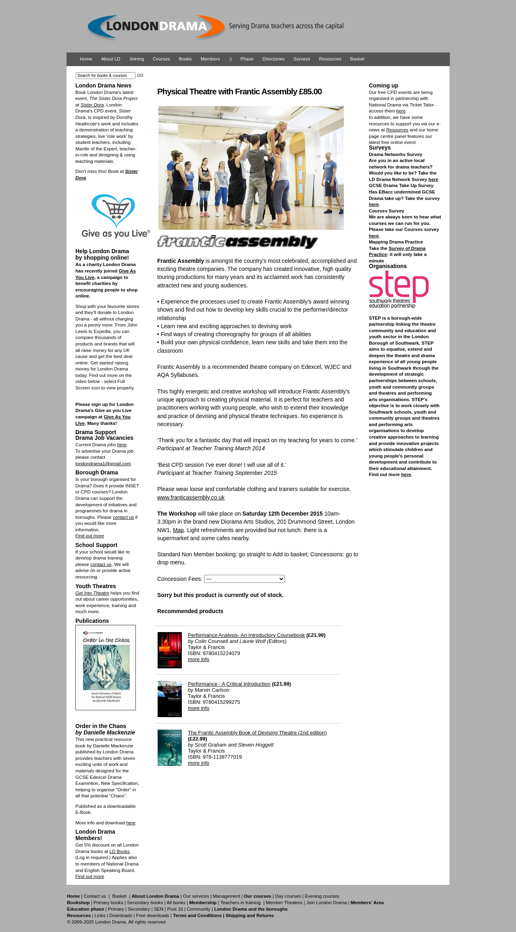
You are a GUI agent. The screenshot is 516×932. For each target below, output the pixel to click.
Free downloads (152, 915)
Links (99, 915)
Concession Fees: (179, 579)
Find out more (89, 535)
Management (226, 896)
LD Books (119, 851)
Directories (273, 58)
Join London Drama (326, 902)
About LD (111, 58)
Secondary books (145, 902)
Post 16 (175, 909)
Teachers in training (241, 902)
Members (210, 58)
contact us (123, 517)
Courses (161, 58)
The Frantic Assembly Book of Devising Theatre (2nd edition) (257, 733)
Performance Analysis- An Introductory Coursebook (246, 635)
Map (178, 530)
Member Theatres (284, 902)
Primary (116, 909)
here (122, 444)
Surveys (301, 58)
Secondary (139, 909)
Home (86, 58)
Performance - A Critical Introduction (229, 684)
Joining (136, 58)
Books (185, 58)
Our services (196, 896)
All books (175, 902)
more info (198, 659)
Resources (330, 58)
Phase (247, 58)
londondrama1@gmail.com (103, 463)
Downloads (120, 915)
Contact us (95, 896)
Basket (357, 58)
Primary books (108, 902)
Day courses (288, 896)
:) (230, 58)
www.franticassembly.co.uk (191, 497)
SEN (159, 909)
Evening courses (322, 896)
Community (198, 909)
